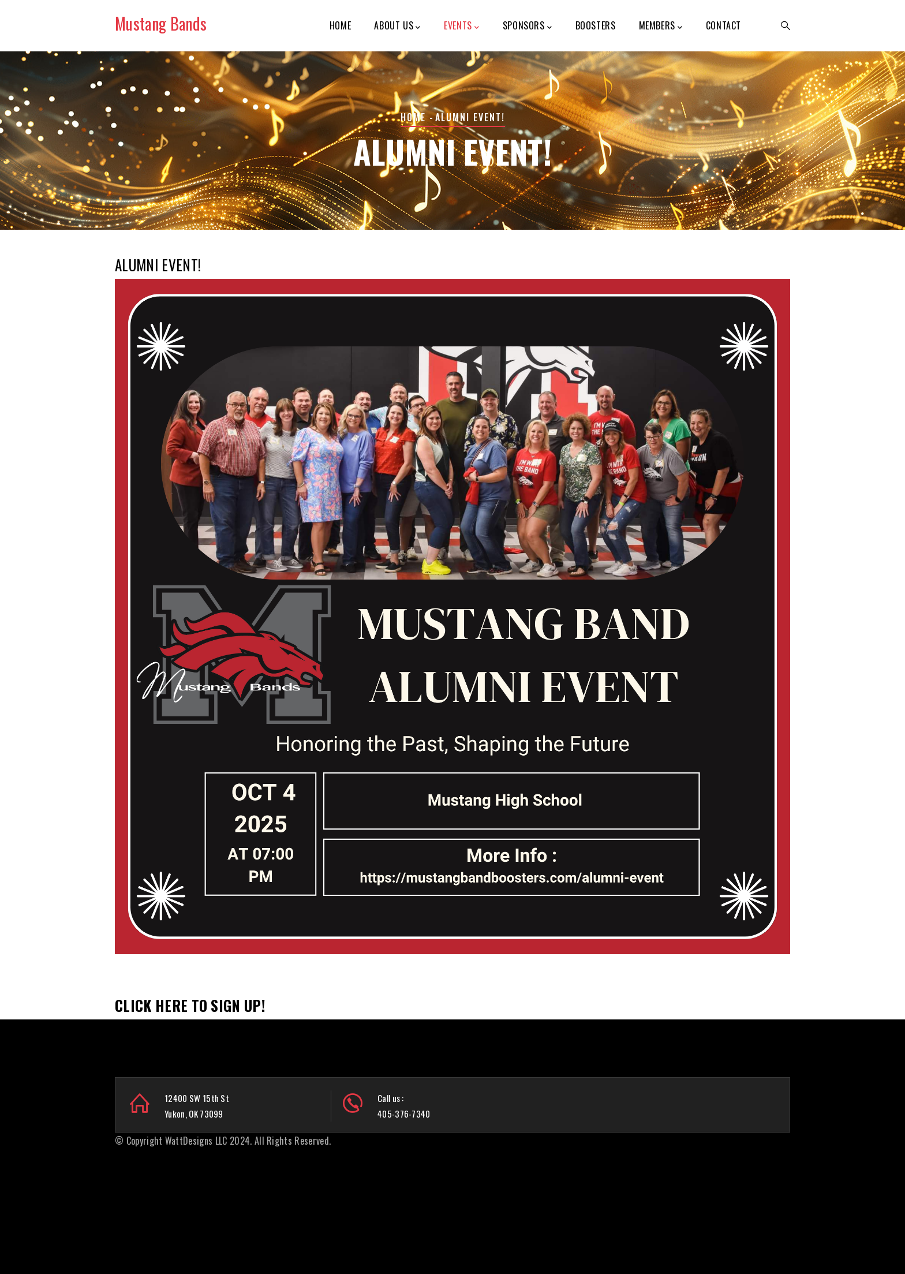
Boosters (595, 25)
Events (461, 25)
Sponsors (527, 25)
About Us (397, 25)
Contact (723, 25)
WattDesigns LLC (196, 1141)
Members (661, 25)
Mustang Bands (161, 23)
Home (340, 25)
